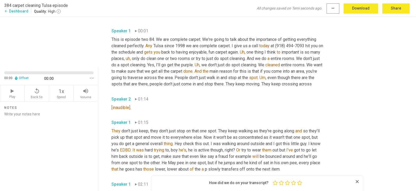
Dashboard (16, 11)
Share (396, 8)
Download (361, 8)
